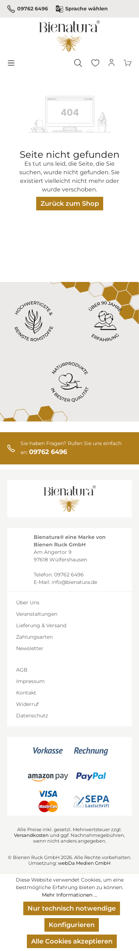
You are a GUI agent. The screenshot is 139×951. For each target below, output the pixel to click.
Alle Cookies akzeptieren (71, 941)
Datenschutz (32, 715)
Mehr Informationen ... (69, 895)
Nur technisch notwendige (72, 908)
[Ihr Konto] (112, 63)
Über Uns (27, 602)
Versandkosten (31, 835)
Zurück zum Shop (69, 204)
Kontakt (26, 692)
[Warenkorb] (128, 63)
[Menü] (11, 63)
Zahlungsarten (34, 637)
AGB (22, 670)
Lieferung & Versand (41, 625)
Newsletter (29, 648)
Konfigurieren (72, 925)
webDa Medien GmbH (84, 863)
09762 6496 (27, 9)
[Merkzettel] (95, 63)
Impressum (30, 681)
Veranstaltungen (36, 614)
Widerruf (27, 704)
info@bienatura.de (74, 582)
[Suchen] (78, 63)
